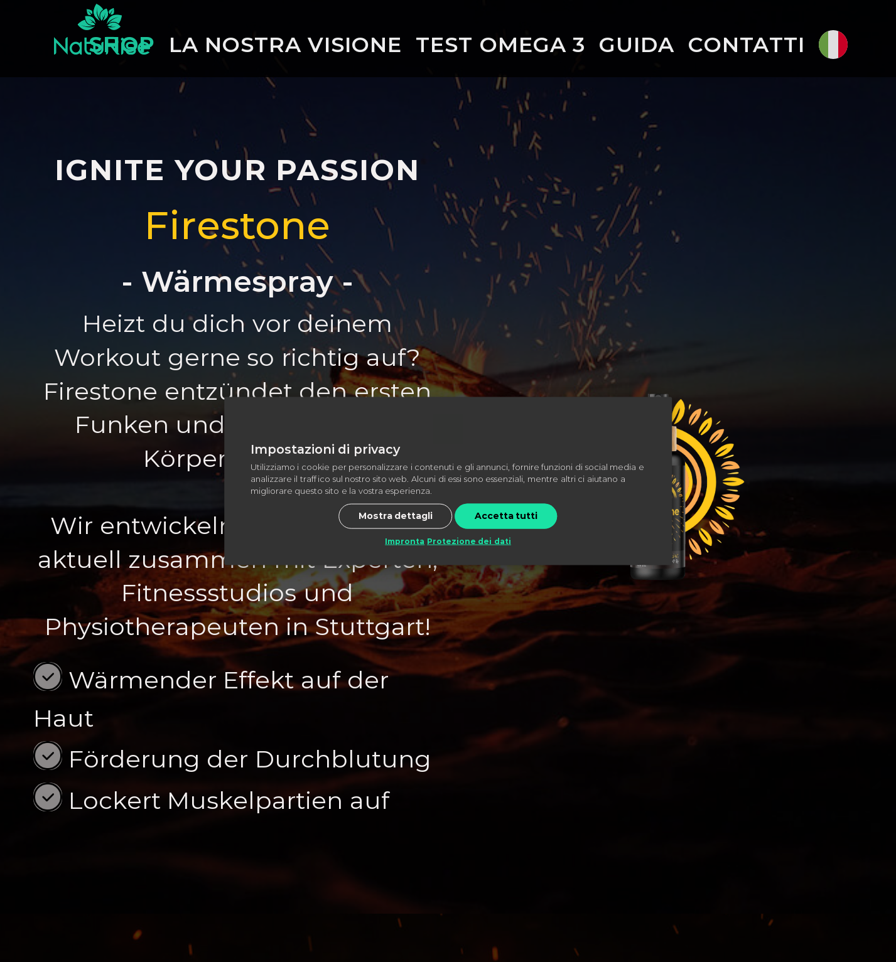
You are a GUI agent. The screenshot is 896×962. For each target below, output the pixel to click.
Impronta (404, 541)
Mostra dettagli (396, 515)
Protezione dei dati (469, 541)
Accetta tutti (506, 515)
